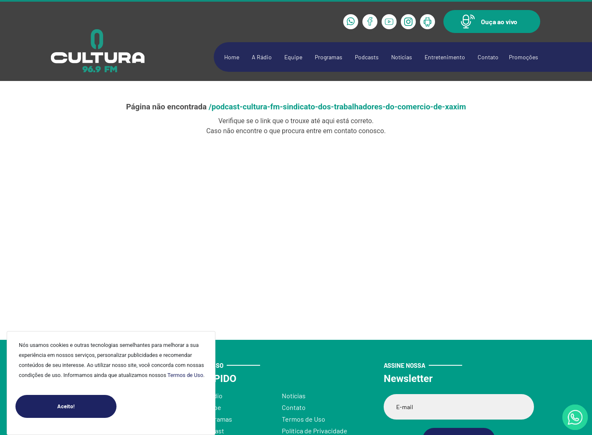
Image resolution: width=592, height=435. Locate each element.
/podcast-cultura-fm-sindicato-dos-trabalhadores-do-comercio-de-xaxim (337, 106)
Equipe (293, 57)
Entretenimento (445, 57)
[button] (491, 21)
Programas (328, 57)
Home (231, 57)
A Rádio (262, 57)
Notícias (401, 57)
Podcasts (367, 57)
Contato (488, 57)
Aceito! (86, 406)
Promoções (523, 57)
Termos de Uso (185, 375)
